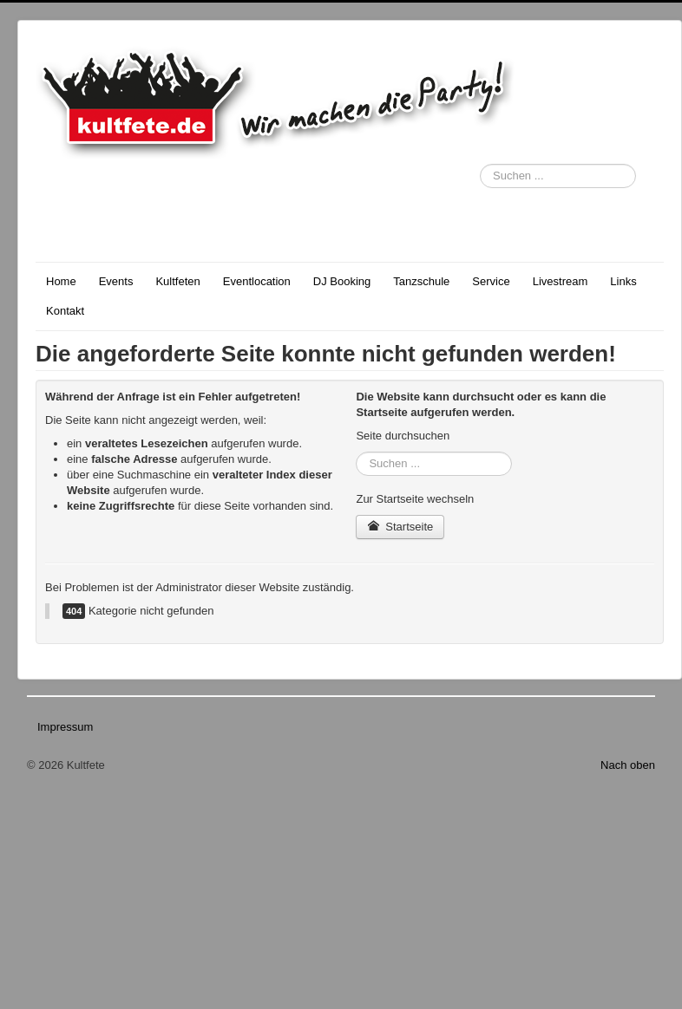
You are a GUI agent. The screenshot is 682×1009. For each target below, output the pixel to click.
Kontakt (65, 310)
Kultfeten (177, 281)
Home (61, 281)
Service (490, 281)
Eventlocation (257, 281)
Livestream (560, 281)
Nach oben (627, 764)
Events (116, 281)
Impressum (65, 726)
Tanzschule (421, 281)
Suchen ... (480, 164)
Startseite (400, 526)
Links (623, 281)
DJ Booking (342, 281)
